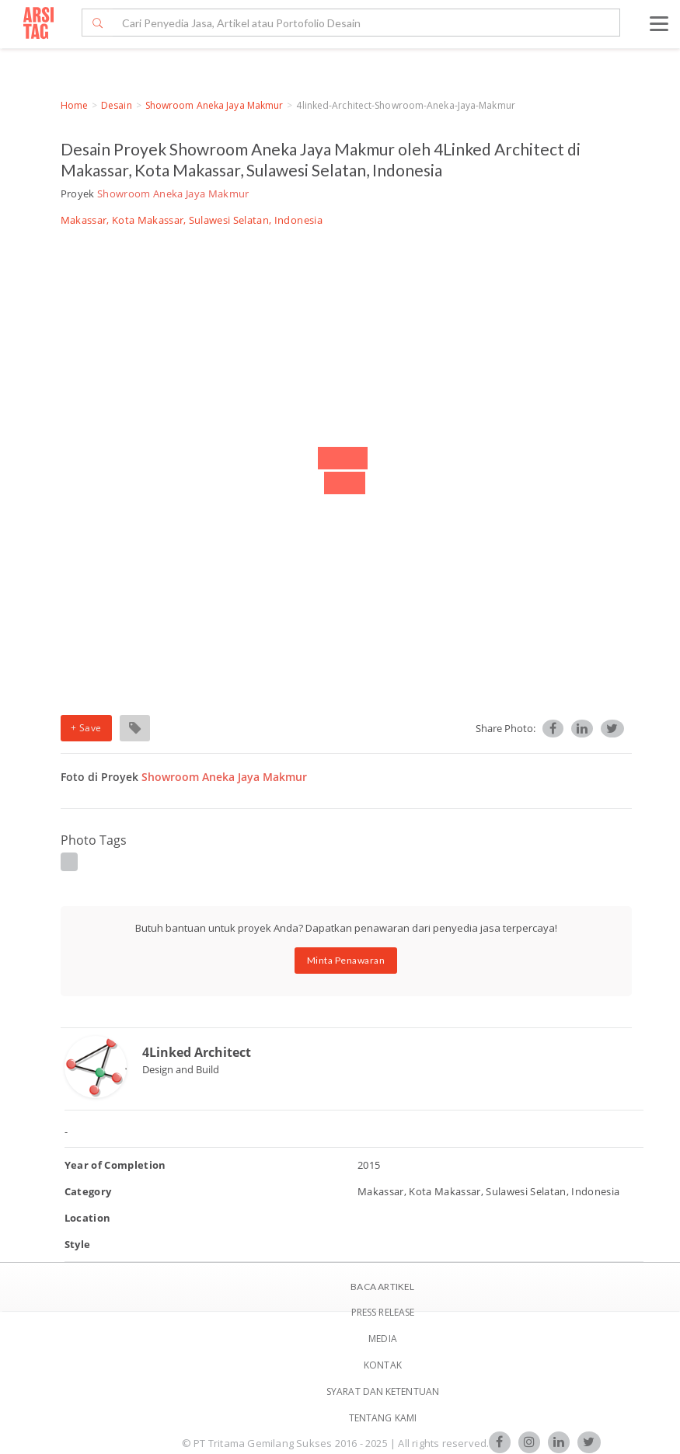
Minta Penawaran (346, 960)
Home (74, 105)
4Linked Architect (196, 1052)
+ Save (86, 727)
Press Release (382, 1312)
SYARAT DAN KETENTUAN (382, 1391)
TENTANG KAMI (383, 1417)
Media (382, 1338)
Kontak (383, 1365)
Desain (116, 105)
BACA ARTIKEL (382, 1286)
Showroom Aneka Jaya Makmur (214, 105)
